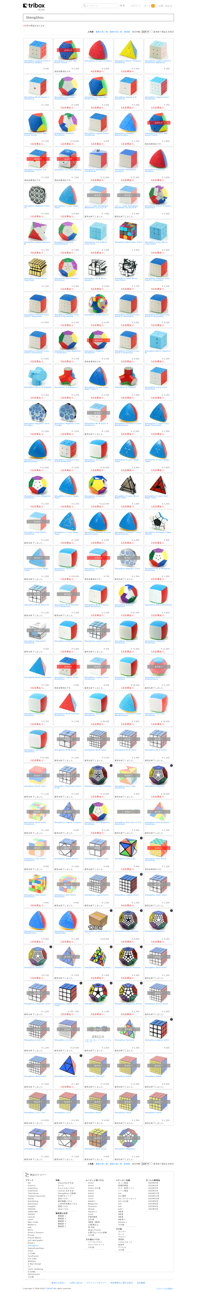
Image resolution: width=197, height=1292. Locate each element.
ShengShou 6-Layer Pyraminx (98, 61)
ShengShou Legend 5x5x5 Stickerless (97, 134)
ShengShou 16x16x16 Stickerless (95, 460)
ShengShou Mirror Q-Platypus (38, 387)
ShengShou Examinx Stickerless (124, 605)
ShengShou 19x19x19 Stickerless (64, 569)
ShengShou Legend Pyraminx (67, 822)
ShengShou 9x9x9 (123, 1076)
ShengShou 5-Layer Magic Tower (66, 497)
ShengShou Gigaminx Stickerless (94, 352)
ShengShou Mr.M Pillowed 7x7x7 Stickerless (66, 605)
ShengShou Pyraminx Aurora (67, 967)
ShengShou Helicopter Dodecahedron (64, 98)
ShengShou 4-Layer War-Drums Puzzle (96, 98)
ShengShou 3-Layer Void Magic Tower (156, 497)
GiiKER (31, 1214)
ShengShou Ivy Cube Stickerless (94, 569)
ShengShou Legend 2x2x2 (97, 859)
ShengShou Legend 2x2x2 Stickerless (97, 678)
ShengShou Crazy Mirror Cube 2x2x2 (96, 243)
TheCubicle (33, 1193)
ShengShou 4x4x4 (153, 1112)
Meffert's (32, 1225)
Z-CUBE (32, 1272)
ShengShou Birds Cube (35, 786)
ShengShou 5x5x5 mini (34, 1040)
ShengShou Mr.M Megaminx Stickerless (157, 569)
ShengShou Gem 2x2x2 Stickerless (35, 859)
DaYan (31, 1198)
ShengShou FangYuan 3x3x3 (37, 1004)
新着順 (127, 32)
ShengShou (33, 1246)
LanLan (31, 1217)
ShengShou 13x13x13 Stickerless (34, 750)
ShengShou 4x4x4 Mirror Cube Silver (126, 279)
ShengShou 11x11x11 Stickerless (155, 642)
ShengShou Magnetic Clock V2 (37, 207)
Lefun (30, 1219)
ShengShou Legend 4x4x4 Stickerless (157, 98)
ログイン (136, 5)
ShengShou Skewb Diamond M (37, 243)
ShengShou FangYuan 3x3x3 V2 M (67, 787)
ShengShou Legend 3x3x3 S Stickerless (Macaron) (158, 61)
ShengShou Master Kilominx (128, 967)
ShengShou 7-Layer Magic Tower (66, 207)
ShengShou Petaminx (155, 786)
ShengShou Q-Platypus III (97, 315)
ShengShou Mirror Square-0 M (158, 352)
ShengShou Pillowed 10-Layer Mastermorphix (38, 460)
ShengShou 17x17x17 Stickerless (125, 642)
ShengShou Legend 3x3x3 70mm (66, 1004)
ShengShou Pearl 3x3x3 (156, 895)
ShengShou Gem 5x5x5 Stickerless (155, 859)
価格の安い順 (102, 32)
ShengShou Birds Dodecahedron (153, 678)
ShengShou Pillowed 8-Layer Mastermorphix (98, 533)
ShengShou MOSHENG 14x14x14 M (95, 170)
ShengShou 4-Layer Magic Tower (157, 460)
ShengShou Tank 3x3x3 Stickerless (35, 642)
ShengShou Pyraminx (124, 1040)
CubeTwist (33, 1191)
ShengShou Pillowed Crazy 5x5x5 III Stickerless (157, 315)
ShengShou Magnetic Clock (127, 568)
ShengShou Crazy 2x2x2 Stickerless (156, 388)
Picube (31, 1235)
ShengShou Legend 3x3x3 (157, 1040)
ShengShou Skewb (63, 1149)
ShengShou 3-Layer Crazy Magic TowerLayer (157, 424)
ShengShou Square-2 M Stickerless (35, 170)
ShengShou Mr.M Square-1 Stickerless (36, 98)
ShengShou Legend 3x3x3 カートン (98, 932)
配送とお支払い (59, 1283)
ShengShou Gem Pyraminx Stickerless (157, 823)
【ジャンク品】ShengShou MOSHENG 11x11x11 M (96, 207)
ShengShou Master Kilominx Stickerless (158, 207)
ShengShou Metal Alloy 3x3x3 (128, 242)
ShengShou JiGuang (33, 1149)
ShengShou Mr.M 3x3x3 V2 (36, 605)
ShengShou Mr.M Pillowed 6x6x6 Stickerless (97, 605)
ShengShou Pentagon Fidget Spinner (158, 533)
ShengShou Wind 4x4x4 (156, 967)
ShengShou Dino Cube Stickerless (125, 787)
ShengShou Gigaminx (155, 931)
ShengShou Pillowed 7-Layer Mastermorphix (128, 533)
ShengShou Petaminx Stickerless (64, 134)
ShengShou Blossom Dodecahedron (63, 243)
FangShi (32, 1206)
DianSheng (33, 1201)
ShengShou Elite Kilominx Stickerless (66, 279)
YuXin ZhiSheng (35, 1269)
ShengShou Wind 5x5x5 (35, 1076)
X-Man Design (34, 1264)
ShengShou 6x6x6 (93, 1112)
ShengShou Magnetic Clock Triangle (67, 424)
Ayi (29, 1183)
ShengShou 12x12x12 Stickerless (155, 714)
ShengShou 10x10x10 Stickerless (34, 714)
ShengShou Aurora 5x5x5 (156, 1004)
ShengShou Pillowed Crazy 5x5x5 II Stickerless (157, 279)
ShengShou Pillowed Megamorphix (33, 932)
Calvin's (32, 1185)
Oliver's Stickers (36, 1232)
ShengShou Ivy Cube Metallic (68, 170)
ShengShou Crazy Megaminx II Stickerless (67, 352)
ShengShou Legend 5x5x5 (97, 895)
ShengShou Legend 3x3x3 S (98, 641)
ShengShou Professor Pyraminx (155, 170)
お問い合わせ (165, 6)
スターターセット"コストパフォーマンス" (98, 1041)
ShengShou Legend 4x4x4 (127, 895)
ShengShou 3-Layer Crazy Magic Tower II (97, 388)
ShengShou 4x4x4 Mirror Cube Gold (35, 279)
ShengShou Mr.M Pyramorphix (38, 677)
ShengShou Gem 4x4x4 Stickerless (35, 896)
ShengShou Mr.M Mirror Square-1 (95, 279)
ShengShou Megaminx (125, 1149)
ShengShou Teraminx (34, 967)
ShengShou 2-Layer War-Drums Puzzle (156, 134)
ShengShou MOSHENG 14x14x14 (125, 170)
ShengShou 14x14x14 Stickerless (125, 678)
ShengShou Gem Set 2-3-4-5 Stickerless (128, 823)
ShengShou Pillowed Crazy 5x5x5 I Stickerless (36, 315)
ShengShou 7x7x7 (62, 1112)
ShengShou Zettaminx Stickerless (95, 497)
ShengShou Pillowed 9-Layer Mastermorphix (128, 424)
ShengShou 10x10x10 (95, 1076)
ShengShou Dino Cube (125, 859)
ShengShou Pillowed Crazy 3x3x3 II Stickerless (36, 352)
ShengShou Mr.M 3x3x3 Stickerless (35, 823)
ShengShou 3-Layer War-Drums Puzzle (66, 61)
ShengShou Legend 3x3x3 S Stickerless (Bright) (37, 61)
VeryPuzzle (33, 1256)
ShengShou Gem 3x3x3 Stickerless (65, 896)
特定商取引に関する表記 (122, 1283)
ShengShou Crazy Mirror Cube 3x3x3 (156, 243)
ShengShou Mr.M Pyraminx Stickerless (66, 714)
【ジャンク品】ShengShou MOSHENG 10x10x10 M (126, 207)
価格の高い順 (116, 32)
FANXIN (31, 1209)
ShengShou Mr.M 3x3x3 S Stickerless (96, 424)
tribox (30, 1251)
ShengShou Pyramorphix (65, 1076)
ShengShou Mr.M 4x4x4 (126, 750)
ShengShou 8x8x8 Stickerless (158, 605)
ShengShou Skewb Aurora (66, 859)
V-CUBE (32, 1253)
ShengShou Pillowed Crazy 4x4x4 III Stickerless (66, 315)
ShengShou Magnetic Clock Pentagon (37, 424)
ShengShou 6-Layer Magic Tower (127, 460)
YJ (29, 1266)
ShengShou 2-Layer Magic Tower (66, 533)
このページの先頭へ (165, 1289)
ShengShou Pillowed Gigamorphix (63, 932)
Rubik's (31, 1243)
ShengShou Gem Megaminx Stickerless (97, 823)
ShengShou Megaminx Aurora (128, 1004)
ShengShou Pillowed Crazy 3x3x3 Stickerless (66, 460)
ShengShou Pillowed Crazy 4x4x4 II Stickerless (127, 352)
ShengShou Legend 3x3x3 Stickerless (66, 678)
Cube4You (33, 1188)
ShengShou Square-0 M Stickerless (126, 98)
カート (149, 6)
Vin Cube (32, 1259)
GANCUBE (33, 1212)
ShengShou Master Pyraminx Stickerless (128, 61)
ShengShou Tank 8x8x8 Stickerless (35, 533)
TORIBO (49, 1288)
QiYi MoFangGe (35, 1240)
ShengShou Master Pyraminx (98, 967)
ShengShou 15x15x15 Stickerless (95, 714)
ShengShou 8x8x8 (153, 1076)
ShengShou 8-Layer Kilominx (98, 786)
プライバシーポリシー (96, 1283)
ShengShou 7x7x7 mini (34, 1112)
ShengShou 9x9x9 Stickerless (68, 641)
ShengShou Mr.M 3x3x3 (156, 750)
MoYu (30, 1230)
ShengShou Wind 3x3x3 (95, 1149)
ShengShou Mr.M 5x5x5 (95, 750)
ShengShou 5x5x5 (123, 1112)
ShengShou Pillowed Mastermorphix (124, 134)
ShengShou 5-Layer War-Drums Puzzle (35, 134)
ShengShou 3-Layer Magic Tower (36, 569)
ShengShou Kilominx (94, 1004)
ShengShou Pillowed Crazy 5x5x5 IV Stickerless (127, 315)
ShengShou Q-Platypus (125, 387)
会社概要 (141, 1283)
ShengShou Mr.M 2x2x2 (65, 750)
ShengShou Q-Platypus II (66, 387)
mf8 (29, 1227)
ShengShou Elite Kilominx (127, 931)
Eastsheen (33, 1204)
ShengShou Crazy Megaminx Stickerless (37, 497)
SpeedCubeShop (36, 1248)
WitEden (32, 1261)
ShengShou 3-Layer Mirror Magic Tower (127, 497)
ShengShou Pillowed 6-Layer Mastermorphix (128, 714)
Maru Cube (33, 1222)
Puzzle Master (35, 1238)
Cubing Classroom (36, 1196)
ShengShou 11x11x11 (64, 1040)
